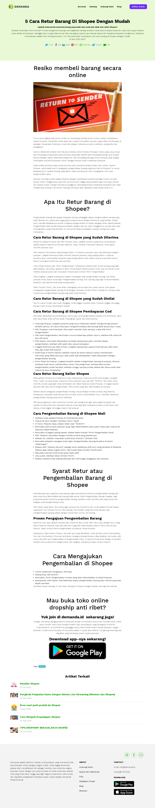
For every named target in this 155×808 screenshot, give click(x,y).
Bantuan (83, 791)
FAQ (81, 776)
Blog (119, 6)
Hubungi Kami (107, 6)
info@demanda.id (127, 767)
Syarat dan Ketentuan (89, 772)
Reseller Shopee (29, 683)
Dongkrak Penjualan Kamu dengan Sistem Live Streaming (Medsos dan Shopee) (67, 694)
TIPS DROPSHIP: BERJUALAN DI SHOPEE (44, 727)
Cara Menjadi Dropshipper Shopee (40, 716)
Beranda (82, 6)
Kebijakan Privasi (87, 781)
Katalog (93, 6)
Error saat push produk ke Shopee (40, 705)
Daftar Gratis (138, 6)
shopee (42, 666)
